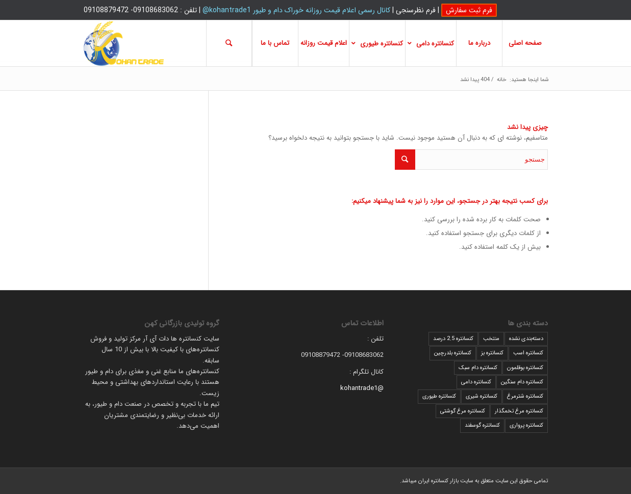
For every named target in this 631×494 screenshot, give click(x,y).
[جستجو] (229, 43)
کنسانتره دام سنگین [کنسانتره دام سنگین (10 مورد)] (522, 382)
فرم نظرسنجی (416, 10)
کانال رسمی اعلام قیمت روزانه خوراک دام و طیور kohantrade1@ (296, 10)
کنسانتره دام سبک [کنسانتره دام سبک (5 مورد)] (478, 367)
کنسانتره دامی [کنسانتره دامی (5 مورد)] (476, 382)
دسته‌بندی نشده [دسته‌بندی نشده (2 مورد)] (526, 338)
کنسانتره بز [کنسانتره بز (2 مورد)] (492, 353)
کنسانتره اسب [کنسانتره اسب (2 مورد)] (528, 353)
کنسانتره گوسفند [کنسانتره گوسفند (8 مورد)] (482, 425)
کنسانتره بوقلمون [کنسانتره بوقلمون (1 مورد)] (525, 367)
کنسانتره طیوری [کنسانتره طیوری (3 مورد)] (439, 396)
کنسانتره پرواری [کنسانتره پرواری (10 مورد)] (526, 425)
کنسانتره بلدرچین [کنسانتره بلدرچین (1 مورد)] (452, 353)
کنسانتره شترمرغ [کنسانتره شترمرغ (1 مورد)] (525, 396)
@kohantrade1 (362, 388)
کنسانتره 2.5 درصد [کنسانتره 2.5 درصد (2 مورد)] (453, 338)
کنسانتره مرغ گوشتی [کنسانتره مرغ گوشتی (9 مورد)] (462, 411)
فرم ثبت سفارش (469, 10)
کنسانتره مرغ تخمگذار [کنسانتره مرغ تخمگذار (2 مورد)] (519, 411)
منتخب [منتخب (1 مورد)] (491, 338)
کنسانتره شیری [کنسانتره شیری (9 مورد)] (481, 396)
